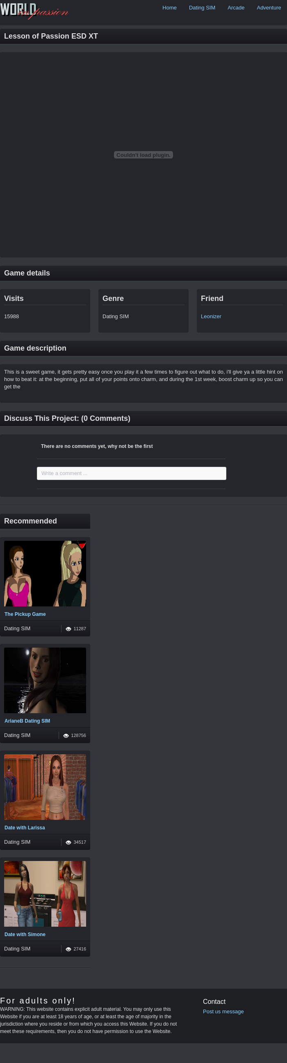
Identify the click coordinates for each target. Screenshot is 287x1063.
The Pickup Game (25, 614)
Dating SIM (202, 8)
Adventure (269, 8)
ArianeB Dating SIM (27, 721)
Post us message (223, 1011)
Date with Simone (25, 934)
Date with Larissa (25, 828)
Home (169, 8)
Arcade (236, 8)
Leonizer (211, 316)
